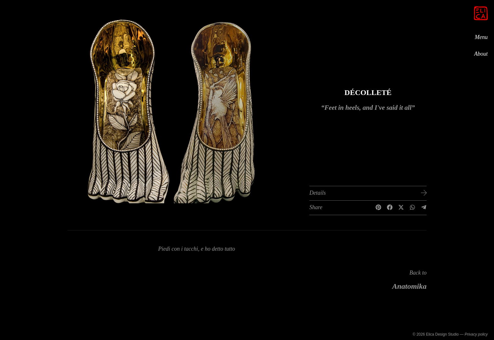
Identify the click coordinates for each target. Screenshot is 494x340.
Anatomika (409, 286)
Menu (481, 37)
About (481, 54)
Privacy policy (476, 334)
